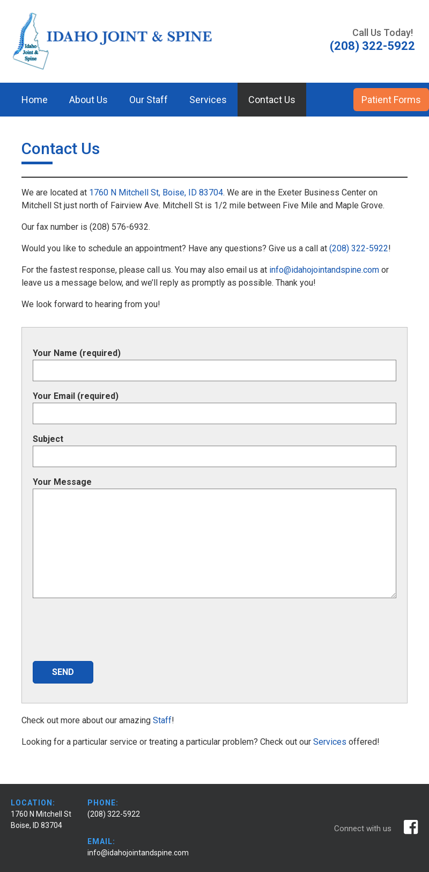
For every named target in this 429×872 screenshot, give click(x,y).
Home (34, 99)
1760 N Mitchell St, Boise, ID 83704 (156, 192)
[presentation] (114, 631)
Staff (162, 720)
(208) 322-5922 (358, 248)
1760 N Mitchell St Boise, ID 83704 (41, 820)
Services (208, 99)
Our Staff (148, 99)
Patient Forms (391, 99)
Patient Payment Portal (70, 133)
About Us (88, 99)
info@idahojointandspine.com (323, 270)
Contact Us (271, 99)
